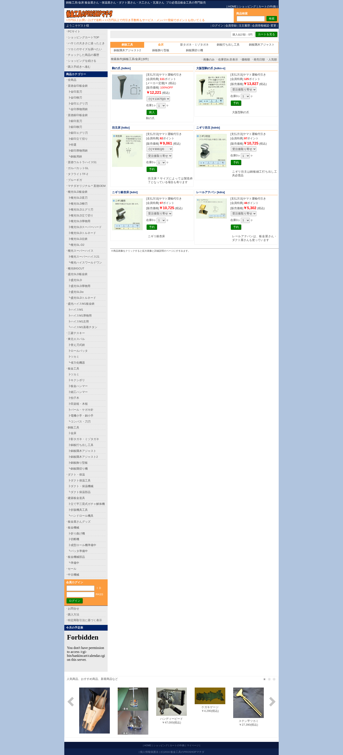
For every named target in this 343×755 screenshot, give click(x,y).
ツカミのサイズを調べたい (85, 49)
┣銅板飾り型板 (78, 462)
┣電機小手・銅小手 (80, 415)
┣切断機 (73, 539)
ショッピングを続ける (82, 60)
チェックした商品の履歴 (83, 55)
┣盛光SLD (75, 280)
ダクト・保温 (76, 474)
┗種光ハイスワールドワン (85, 262)
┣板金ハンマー (78, 386)
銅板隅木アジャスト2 (127, 50)
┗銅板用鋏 (75, 156)
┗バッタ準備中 (78, 551)
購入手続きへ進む (79, 66)
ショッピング (247, 6)
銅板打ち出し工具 (228, 44)
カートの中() (267, 6)
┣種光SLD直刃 (78, 197)
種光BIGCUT (76, 268)
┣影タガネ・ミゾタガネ (83, 439)
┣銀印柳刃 (75, 127)
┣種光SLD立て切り (80, 215)
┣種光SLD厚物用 (79, 221)
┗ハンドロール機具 (80, 515)
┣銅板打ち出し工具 (80, 445)
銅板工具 (73, 427)
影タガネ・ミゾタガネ (194, 44)
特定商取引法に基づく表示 (85, 620)
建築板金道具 (76, 498)
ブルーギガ (75, 180)
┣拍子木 (73, 398)
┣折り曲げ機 (76, 533)
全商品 (72, 79)
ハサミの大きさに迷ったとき (86, 43)
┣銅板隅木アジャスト (82, 451)
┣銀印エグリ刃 (78, 132)
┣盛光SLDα (76, 292)
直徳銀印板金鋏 (78, 115)
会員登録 (231, 25)
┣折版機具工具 (78, 509)
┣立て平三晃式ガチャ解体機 (86, 504)
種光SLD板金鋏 (78, 191)
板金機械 (73, 527)
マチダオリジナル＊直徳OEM (87, 185)
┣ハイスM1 (75, 309)
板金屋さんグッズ (79, 521)
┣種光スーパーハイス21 (83, 256)
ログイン (217, 25)
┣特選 (72, 144)
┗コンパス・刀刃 (79, 421)
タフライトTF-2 (78, 174)
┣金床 (72, 433)
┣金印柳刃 (75, 97)
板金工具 (73, 368)
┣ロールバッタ (78, 350)
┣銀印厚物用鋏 (78, 150)
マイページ (193, 745)
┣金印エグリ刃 (78, 103)
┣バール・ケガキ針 (80, 409)
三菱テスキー (76, 333)
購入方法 (73, 614)
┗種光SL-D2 (76, 244)
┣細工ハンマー (78, 392)
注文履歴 (244, 25)
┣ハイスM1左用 (78, 321)
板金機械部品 (76, 557)
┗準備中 (73, 562)
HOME (232, 6)
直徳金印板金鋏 (78, 85)
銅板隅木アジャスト (262, 44)
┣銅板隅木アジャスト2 (83, 456)
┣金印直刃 (75, 91)
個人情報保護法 (149, 751)
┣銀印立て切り (78, 138)
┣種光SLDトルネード (82, 233)
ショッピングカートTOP (83, 37)
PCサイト (74, 31)
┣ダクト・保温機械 (80, 486)
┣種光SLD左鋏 (78, 238)
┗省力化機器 (76, 362)
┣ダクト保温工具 (79, 480)
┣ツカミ (73, 356)
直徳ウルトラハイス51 (82, 162)
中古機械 (73, 574)
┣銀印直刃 (75, 121)
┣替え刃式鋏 (76, 345)
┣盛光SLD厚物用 (79, 286)
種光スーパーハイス (80, 250)
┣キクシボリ (76, 380)
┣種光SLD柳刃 (78, 203)
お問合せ (73, 608)
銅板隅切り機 (194, 50)
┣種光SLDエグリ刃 (80, 209)
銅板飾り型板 (160, 50)
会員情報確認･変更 (264, 25)
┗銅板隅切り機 (78, 468)
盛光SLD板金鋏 (78, 274)
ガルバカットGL (78, 168)
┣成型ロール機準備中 (82, 545)
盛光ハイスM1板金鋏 (81, 303)
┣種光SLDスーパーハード (85, 227)
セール (72, 568)
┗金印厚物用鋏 (78, 109)
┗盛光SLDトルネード (82, 297)
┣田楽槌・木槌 (78, 403)
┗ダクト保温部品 (79, 492)
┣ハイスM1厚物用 (80, 315)
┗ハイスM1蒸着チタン (82, 327)
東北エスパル (76, 339)
